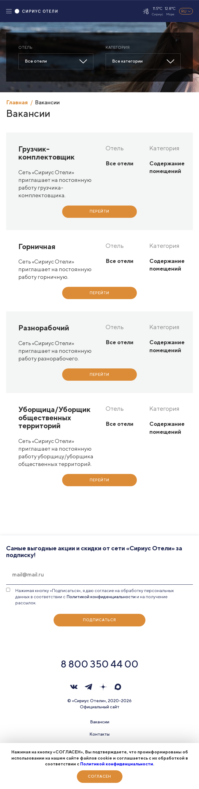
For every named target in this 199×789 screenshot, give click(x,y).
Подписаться (99, 620)
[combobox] (55, 61)
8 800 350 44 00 (99, 664)
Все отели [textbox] (36, 61)
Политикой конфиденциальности (116, 763)
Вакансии (99, 721)
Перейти (99, 211)
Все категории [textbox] (127, 61)
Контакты (99, 734)
